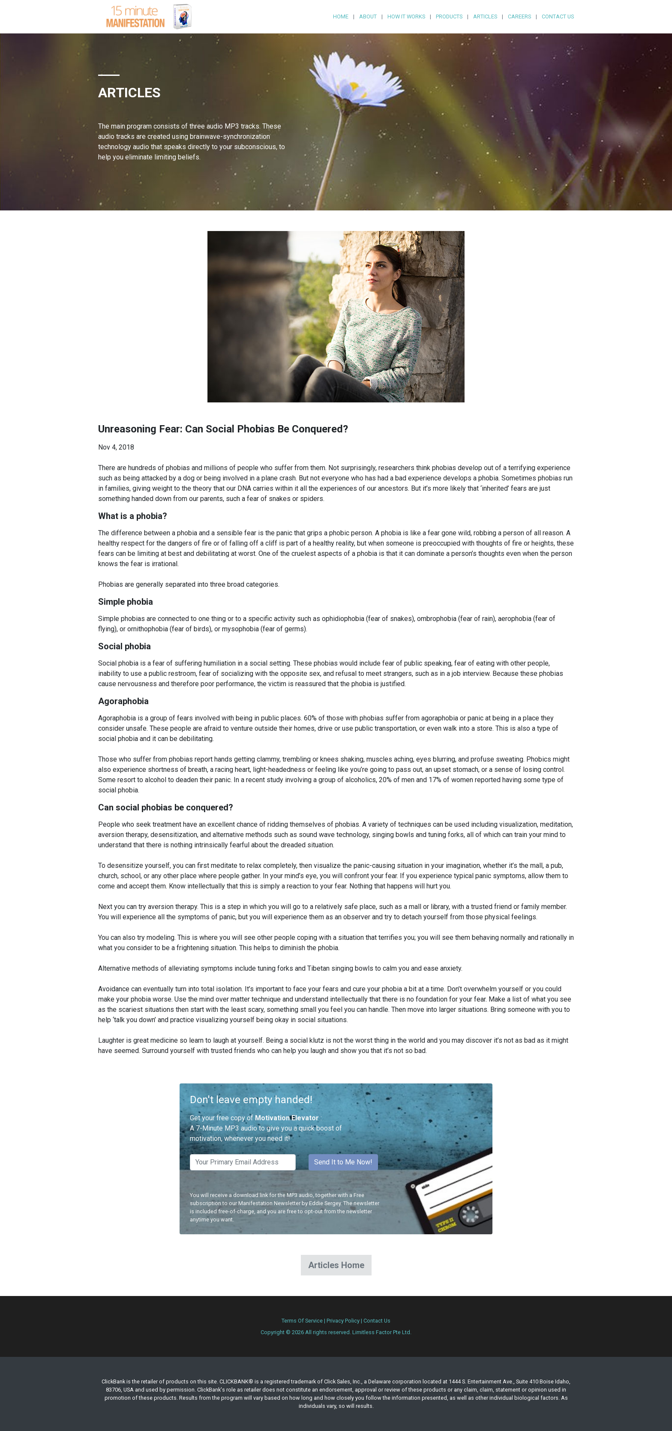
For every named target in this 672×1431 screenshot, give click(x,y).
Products (449, 16)
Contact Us (558, 16)
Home (340, 16)
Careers (519, 16)
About (368, 16)
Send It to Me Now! (343, 1162)
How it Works (406, 16)
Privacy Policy (343, 1320)
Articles (485, 16)
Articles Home (336, 1265)
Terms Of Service (302, 1320)
